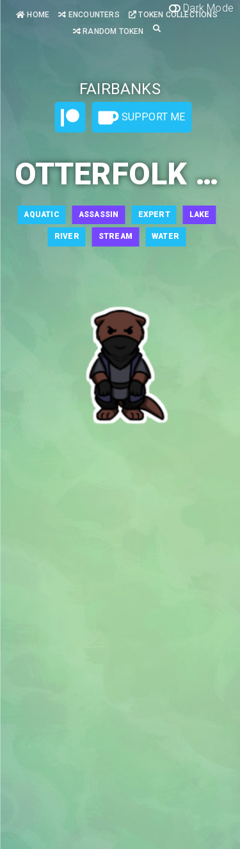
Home (32, 14)
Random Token (108, 31)
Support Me (141, 118)
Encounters (88, 14)
